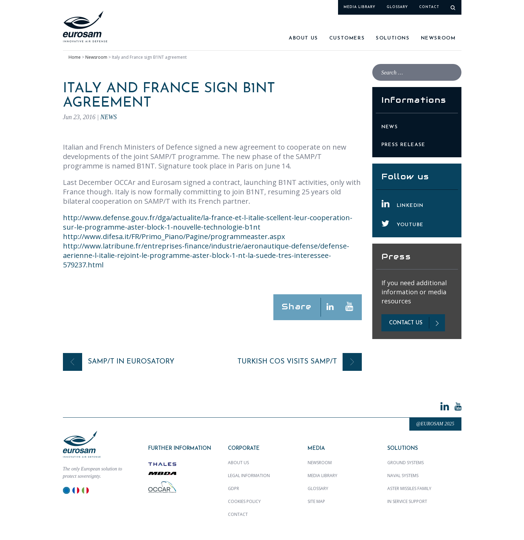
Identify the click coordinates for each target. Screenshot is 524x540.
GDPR (233, 488)
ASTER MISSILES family (409, 488)
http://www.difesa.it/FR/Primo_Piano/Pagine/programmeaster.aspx (174, 236)
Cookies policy (244, 501)
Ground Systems (405, 463)
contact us (405, 323)
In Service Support (407, 501)
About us (303, 38)
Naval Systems (402, 475)
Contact (429, 7)
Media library (359, 7)
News (108, 117)
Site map (316, 501)
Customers (347, 38)
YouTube (410, 225)
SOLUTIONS (392, 38)
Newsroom (438, 38)
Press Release (403, 144)
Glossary (397, 7)
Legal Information (249, 475)
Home (75, 57)
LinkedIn (410, 205)
